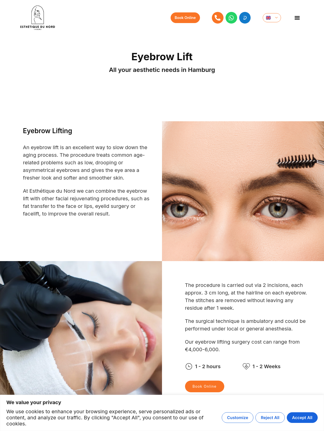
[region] (162, 413)
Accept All (302, 417)
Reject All (270, 417)
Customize (237, 417)
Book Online (205, 386)
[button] (297, 18)
